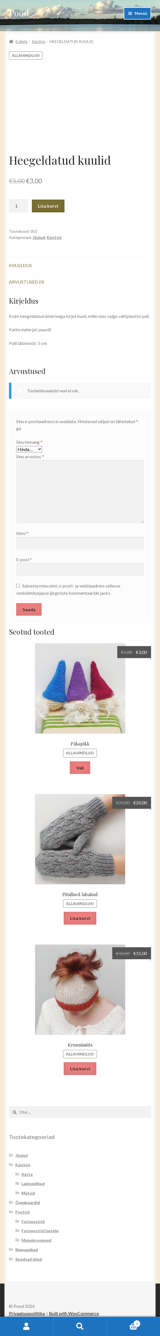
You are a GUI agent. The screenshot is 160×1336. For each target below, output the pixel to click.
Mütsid (28, 1193)
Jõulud (39, 237)
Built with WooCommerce (74, 1313)
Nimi (22, 533)
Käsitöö (39, 41)
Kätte (27, 1174)
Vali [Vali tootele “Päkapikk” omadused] (80, 767)
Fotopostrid (33, 1221)
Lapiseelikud (33, 1183)
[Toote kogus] (18, 206)
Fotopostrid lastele (40, 1230)
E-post (24, 559)
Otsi (80, 1326)
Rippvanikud (26, 1249)
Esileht (22, 41)
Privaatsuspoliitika (27, 1313)
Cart (123, 1322)
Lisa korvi (48, 205)
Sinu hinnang (29, 442)
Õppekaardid (27, 1202)
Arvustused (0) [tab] (26, 281)
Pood (19, 12)
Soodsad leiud (28, 1259)
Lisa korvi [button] (80, 918)
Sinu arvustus (30, 456)
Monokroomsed (36, 1240)
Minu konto (26, 1326)
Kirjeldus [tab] (20, 265)
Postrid (22, 1212)
